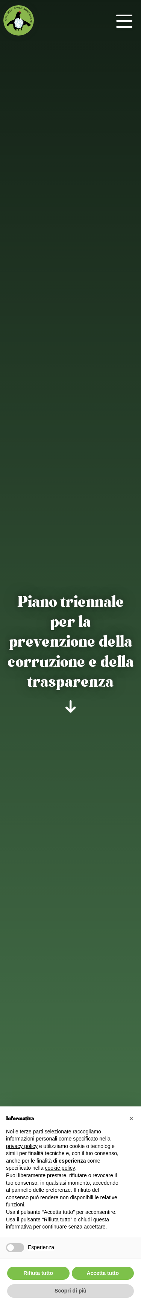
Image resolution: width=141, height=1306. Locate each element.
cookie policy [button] (60, 1168)
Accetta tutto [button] (102, 1273)
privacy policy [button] (22, 1146)
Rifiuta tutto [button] (38, 1273)
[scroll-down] (70, 706)
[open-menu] (124, 21)
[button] (131, 1118)
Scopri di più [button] (70, 1291)
